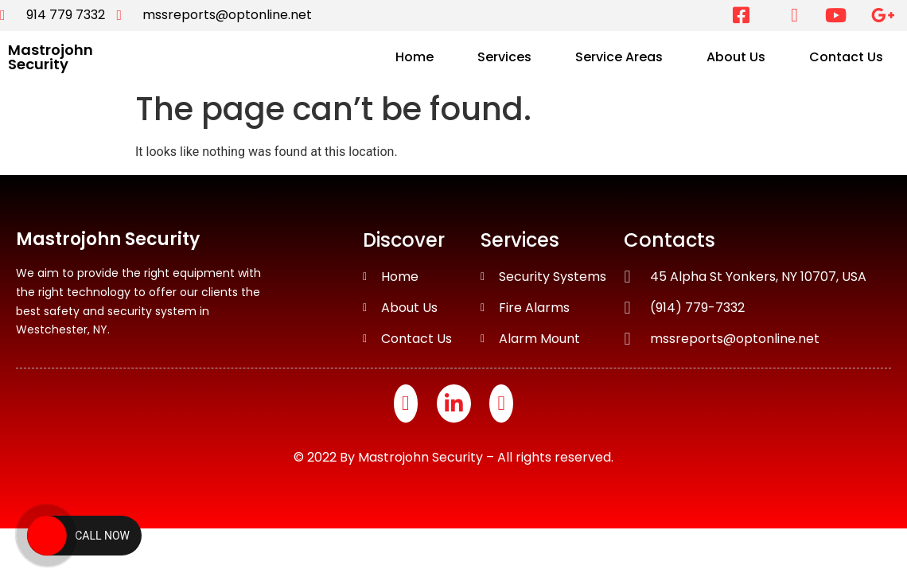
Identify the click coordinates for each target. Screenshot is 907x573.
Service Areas (619, 57)
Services (504, 57)
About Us (736, 57)
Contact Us (846, 57)
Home (414, 57)
